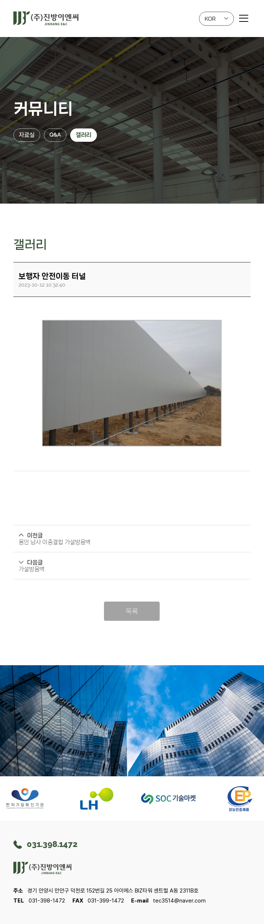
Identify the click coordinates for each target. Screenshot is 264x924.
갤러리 (83, 134)
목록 (132, 611)
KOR (216, 17)
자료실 (27, 134)
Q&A (55, 134)
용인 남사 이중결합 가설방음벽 (55, 542)
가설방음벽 (32, 569)
